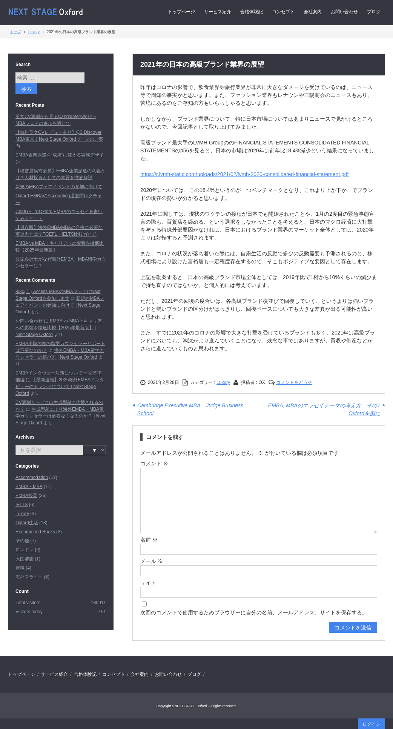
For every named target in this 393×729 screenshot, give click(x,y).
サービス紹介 (217, 11)
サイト (148, 583)
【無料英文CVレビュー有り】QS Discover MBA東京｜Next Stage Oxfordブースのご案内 (59, 139)
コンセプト (283, 11)
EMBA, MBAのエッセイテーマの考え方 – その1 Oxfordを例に (324, 409)
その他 (22, 540)
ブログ (374, 11)
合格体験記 (251, 11)
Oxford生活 (26, 522)
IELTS (21, 504)
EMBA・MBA (28, 486)
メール (151, 561)
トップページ (181, 11)
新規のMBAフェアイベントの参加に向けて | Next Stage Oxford (59, 305)
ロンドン (24, 550)
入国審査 (24, 559)
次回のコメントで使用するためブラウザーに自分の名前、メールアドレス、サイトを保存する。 (253, 612)
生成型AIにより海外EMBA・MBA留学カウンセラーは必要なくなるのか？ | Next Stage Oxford (60, 416)
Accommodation (31, 477)
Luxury (223, 382)
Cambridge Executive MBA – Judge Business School (190, 409)
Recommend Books (35, 531)
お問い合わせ (344, 11)
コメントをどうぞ (294, 382)
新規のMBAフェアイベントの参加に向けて (58, 186)
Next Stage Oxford (46, 12)
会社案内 (313, 11)
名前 (149, 540)
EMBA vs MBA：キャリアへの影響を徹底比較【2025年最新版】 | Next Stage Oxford (58, 327)
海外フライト (29, 577)
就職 (20, 568)
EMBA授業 (26, 495)
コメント (154, 463)
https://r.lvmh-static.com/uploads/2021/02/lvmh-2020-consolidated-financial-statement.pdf (244, 174)
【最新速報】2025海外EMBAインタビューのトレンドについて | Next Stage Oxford (59, 386)
